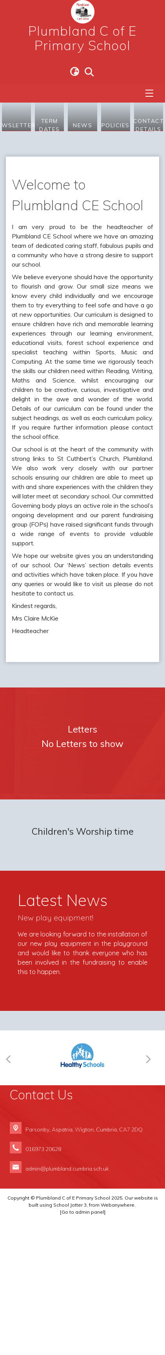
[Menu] (149, 93)
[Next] (150, 1191)
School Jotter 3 (70, 1338)
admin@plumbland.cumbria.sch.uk (67, 1302)
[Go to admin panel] (82, 1345)
